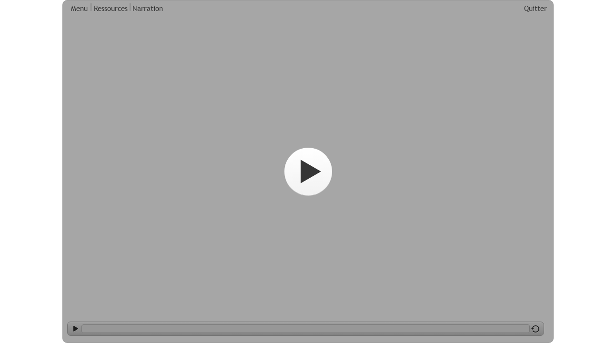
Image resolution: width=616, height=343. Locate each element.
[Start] (308, 171)
